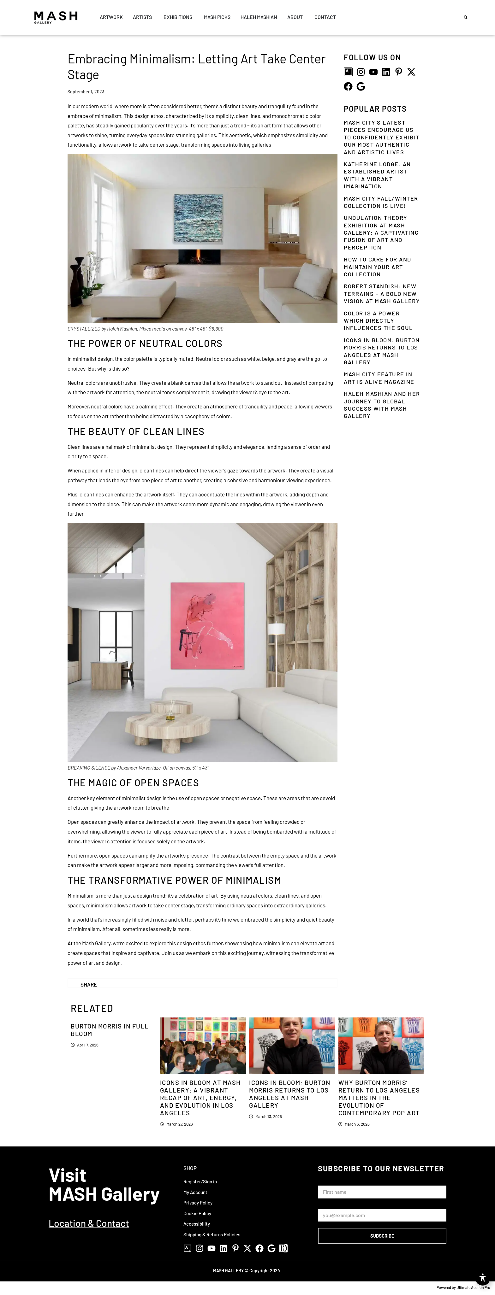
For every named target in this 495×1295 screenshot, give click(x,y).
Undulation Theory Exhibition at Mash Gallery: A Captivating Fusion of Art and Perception (381, 232)
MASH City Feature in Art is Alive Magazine (379, 378)
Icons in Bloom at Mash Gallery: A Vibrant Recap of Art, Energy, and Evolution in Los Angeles (200, 1097)
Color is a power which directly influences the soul (378, 320)
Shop (190, 1168)
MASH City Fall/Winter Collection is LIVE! (381, 202)
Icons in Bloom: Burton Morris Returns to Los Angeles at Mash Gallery (382, 351)
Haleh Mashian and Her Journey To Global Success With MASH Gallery (382, 404)
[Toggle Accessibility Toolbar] (482, 1278)
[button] (466, 17)
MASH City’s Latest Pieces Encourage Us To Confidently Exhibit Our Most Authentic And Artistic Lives (381, 137)
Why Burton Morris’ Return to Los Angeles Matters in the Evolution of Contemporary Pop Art (379, 1097)
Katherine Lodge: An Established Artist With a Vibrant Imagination (377, 175)
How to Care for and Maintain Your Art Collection (377, 267)
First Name (330, 1183)
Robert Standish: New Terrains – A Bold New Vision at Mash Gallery (382, 293)
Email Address (334, 1206)
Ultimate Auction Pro (473, 1287)
